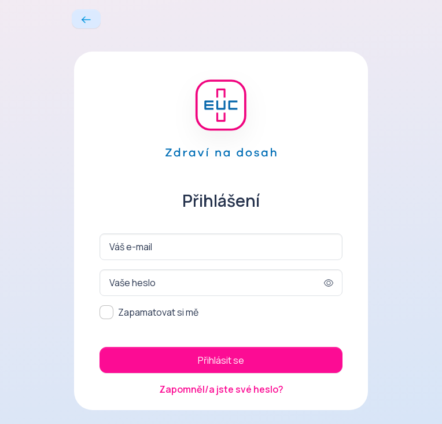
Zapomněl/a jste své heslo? (221, 389)
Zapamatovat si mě (158, 312)
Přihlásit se (221, 360)
